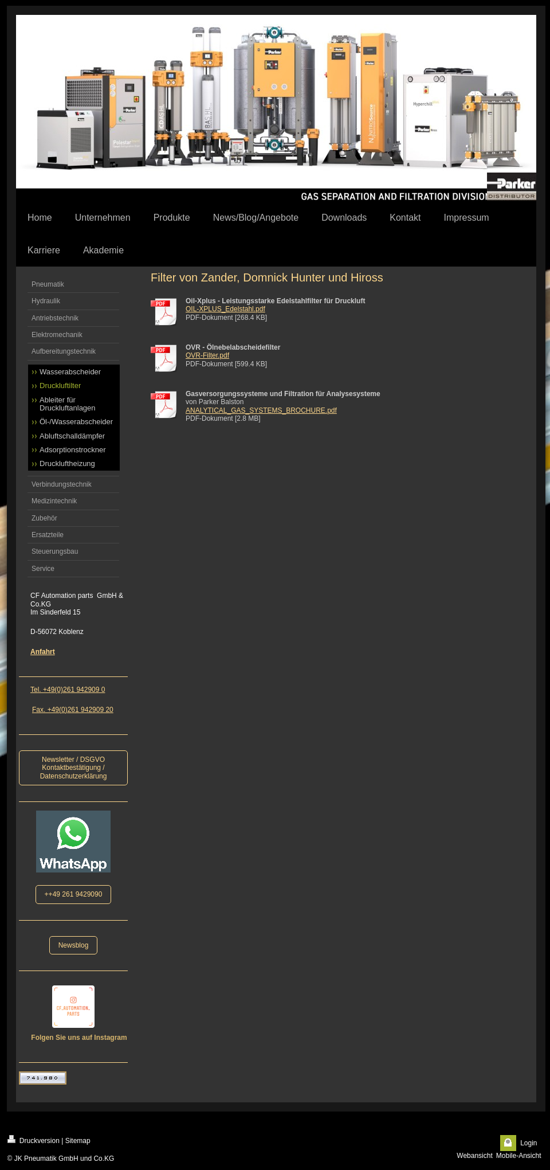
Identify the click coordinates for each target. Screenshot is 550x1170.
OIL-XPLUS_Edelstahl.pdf (225, 309)
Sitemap (78, 1141)
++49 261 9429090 (74, 894)
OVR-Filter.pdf (207, 355)
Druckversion (33, 1140)
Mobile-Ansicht (518, 1156)
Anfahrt (42, 652)
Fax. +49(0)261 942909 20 (72, 710)
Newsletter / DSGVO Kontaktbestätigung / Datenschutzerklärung (73, 768)
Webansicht (474, 1156)
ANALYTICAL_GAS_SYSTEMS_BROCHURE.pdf (261, 410)
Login (528, 1143)
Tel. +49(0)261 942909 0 (67, 690)
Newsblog (73, 945)
